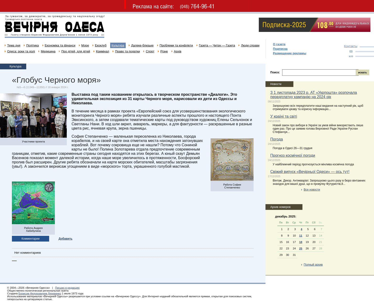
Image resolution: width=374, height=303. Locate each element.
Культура (118, 45)
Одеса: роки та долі (21, 51)
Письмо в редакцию (67, 287)
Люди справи (250, 45)
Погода (276, 139)
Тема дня (13, 45)
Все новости (312, 189)
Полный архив (313, 264)
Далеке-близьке (142, 45)
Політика (32, 45)
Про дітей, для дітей (75, 51)
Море (85, 45)
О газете (279, 44)
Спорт (150, 51)
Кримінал (102, 51)
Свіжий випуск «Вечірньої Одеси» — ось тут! (309, 172)
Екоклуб (100, 45)
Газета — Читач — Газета (217, 45)
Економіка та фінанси (60, 45)
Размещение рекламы (289, 53)
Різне (164, 51)
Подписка (280, 48)
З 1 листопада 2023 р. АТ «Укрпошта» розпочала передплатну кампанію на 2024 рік (313, 95)
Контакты (350, 46)
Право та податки (127, 51)
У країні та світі (283, 116)
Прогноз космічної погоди (292, 155)
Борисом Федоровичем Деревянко (39, 293)
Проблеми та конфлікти (176, 45)
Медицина (48, 51)
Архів (178, 51)
